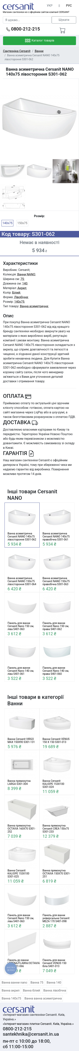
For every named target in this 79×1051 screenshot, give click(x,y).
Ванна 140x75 (11, 998)
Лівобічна (21, 297)
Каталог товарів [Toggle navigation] (39, 41)
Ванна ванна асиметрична (43, 998)
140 (24, 283)
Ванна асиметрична (34, 306)
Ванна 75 (37, 982)
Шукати (64, 20)
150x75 (22, 223)
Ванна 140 (54, 982)
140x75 (7, 223)
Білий (16, 292)
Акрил (22, 288)
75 (22, 279)
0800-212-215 (23, 29)
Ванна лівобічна (54, 990)
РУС (69, 5)
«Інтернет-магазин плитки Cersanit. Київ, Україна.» (38, 1024)
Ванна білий (31, 990)
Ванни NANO (26, 274)
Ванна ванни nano (14, 982)
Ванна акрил (11, 990)
